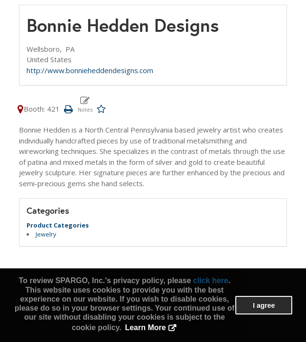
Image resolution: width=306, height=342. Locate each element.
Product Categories (58, 225)
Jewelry (46, 234)
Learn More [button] (145, 327)
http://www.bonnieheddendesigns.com (90, 70)
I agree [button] (264, 305)
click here (210, 280)
